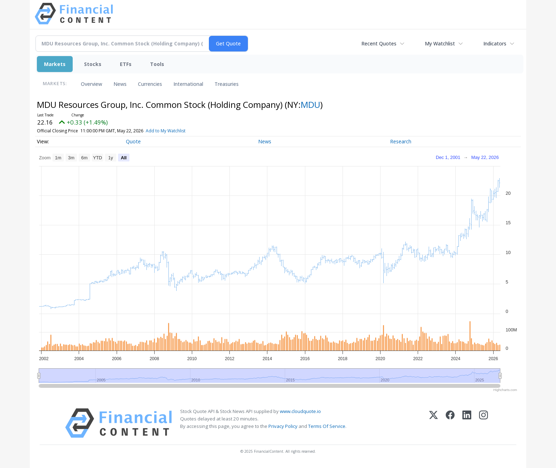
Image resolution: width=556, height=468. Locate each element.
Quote (133, 141)
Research (400, 141)
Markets (55, 64)
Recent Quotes (378, 43)
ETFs (126, 64)
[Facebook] (450, 423)
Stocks (92, 64)
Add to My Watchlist (176, 131)
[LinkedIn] (467, 423)
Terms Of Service (326, 426)
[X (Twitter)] (433, 423)
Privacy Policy (283, 426)
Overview (91, 84)
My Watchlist (440, 43)
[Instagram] (483, 423)
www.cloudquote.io (300, 411)
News (120, 84)
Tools (157, 64)
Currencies (150, 84)
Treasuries (227, 84)
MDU (310, 104)
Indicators (494, 43)
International (188, 84)
